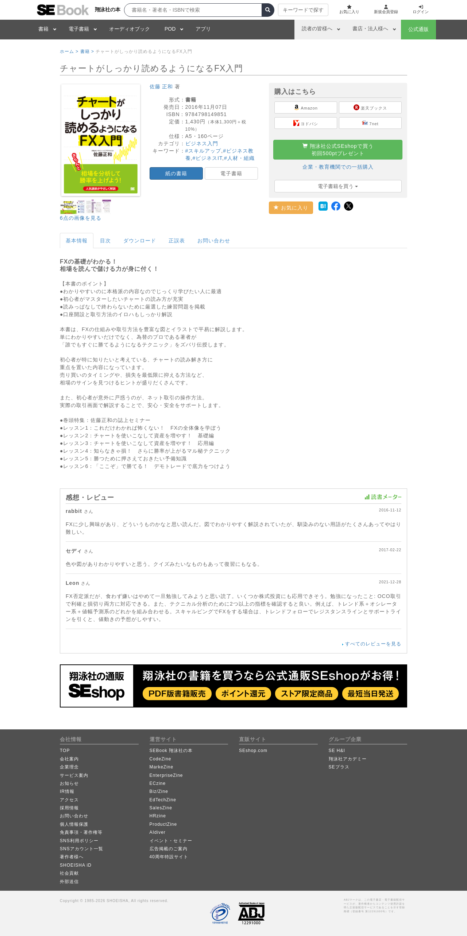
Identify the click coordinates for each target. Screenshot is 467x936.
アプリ (203, 29)
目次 (105, 240)
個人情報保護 (74, 824)
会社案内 (69, 759)
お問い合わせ (213, 240)
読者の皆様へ (317, 28)
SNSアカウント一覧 (81, 848)
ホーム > (69, 51)
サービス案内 (74, 775)
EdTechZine (163, 799)
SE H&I (337, 750)
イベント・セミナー (171, 840)
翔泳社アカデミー (348, 759)
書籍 (43, 29)
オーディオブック (129, 29)
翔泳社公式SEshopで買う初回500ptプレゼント (338, 149)
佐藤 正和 (161, 86)
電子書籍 (79, 29)
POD (170, 29)
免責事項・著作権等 (81, 832)
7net (370, 123)
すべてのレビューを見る (373, 644)
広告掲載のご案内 (169, 848)
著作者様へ (72, 856)
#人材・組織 (239, 158)
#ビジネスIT (207, 158)
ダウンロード (139, 240)
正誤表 (177, 240)
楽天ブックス (370, 107)
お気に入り (291, 208)
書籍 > (87, 51)
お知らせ (69, 783)
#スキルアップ (203, 151)
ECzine (158, 783)
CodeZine (160, 759)
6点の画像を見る (80, 218)
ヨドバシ (305, 123)
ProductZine (163, 824)
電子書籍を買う (338, 186)
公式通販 (418, 29)
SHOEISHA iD (76, 865)
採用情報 (69, 807)
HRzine (158, 815)
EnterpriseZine (166, 775)
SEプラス (339, 767)
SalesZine (161, 807)
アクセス (69, 799)
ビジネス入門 (201, 143)
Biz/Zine (159, 791)
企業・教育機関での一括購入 (338, 167)
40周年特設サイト (169, 856)
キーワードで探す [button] (297, 10)
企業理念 (69, 767)
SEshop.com (253, 750)
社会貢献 (69, 873)
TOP (65, 750)
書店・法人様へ (370, 28)
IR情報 (67, 791)
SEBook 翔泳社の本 (171, 750)
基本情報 (77, 240)
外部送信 (69, 881)
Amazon (306, 107)
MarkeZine (162, 767)
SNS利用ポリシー (79, 840)
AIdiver (158, 832)
